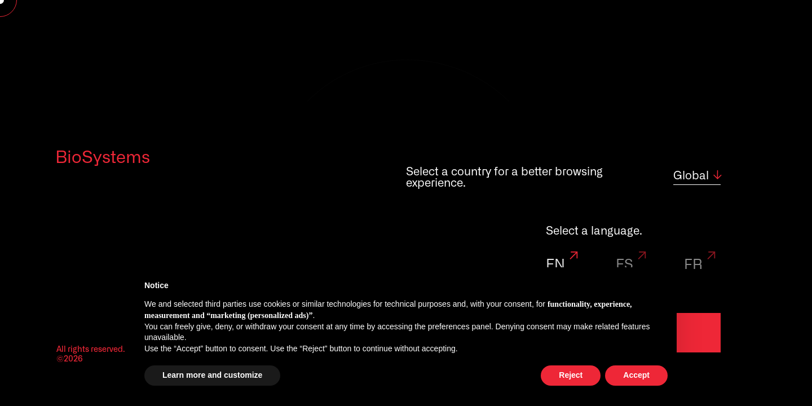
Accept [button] (636, 374)
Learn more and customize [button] (212, 374)
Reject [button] (570, 374)
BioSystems (102, 157)
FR (701, 265)
